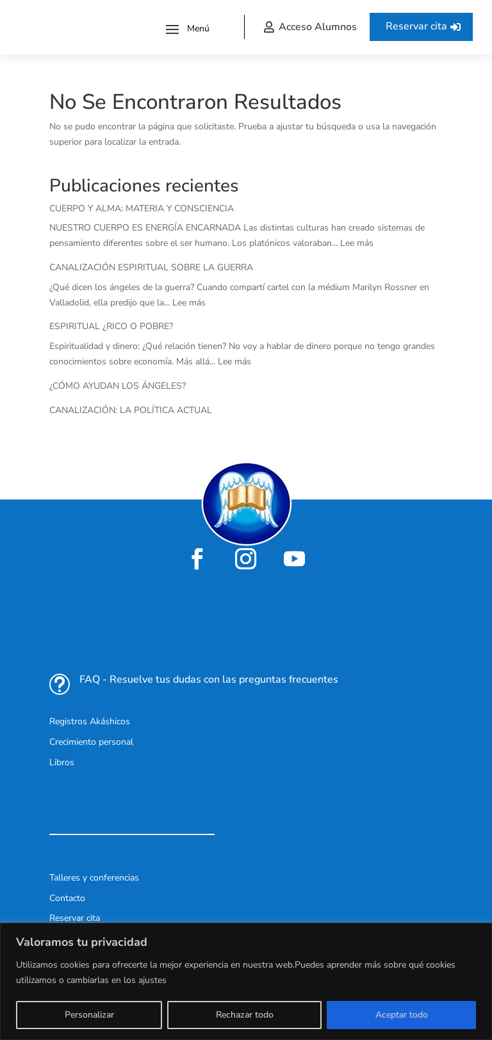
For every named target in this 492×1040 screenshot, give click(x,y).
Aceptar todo (401, 1015)
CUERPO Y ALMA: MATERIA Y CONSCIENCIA (141, 208)
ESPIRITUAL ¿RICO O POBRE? (111, 326)
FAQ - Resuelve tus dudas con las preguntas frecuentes (208, 679)
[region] (246, 981)
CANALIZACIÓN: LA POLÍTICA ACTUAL (130, 410)
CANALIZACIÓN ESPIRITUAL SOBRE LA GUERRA (151, 267)
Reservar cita (416, 26)
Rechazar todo (245, 1015)
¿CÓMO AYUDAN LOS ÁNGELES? (117, 386)
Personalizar (89, 1015)
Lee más (356, 243)
